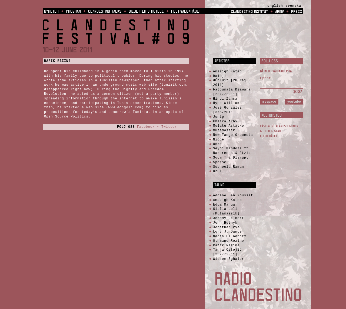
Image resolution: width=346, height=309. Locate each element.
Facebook (146, 127)
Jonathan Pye (226, 227)
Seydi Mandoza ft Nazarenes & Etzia (232, 150)
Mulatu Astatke (228, 125)
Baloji (219, 76)
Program (73, 11)
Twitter (169, 127)
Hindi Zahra (225, 98)
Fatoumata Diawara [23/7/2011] (232, 91)
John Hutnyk (225, 222)
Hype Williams (227, 103)
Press (296, 11)
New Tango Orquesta (233, 135)
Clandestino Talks (104, 11)
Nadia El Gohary (229, 236)
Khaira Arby (225, 121)
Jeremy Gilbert (228, 218)
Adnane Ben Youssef (233, 195)
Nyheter (51, 11)
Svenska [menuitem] (293, 6)
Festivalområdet (186, 11)
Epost (265, 78)
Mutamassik (224, 130)
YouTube (294, 101)
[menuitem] (275, 6)
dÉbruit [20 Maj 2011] (229, 82)
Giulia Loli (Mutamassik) (226, 211)
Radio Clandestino (258, 286)
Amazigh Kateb (227, 71)
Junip (218, 117)
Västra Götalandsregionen (279, 126)
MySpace (269, 101)
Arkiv (279, 11)
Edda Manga (224, 204)
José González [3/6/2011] (227, 110)
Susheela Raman (228, 166)
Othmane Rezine (228, 241)
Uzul (217, 171)
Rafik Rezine (57, 61)
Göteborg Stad (270, 131)
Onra (217, 144)
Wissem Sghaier (228, 259)
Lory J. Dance (227, 231)
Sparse (219, 162)
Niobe (218, 139)
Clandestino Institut (249, 11)
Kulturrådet (268, 136)
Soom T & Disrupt (230, 157)
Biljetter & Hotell (146, 11)
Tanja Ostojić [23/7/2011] (227, 252)
